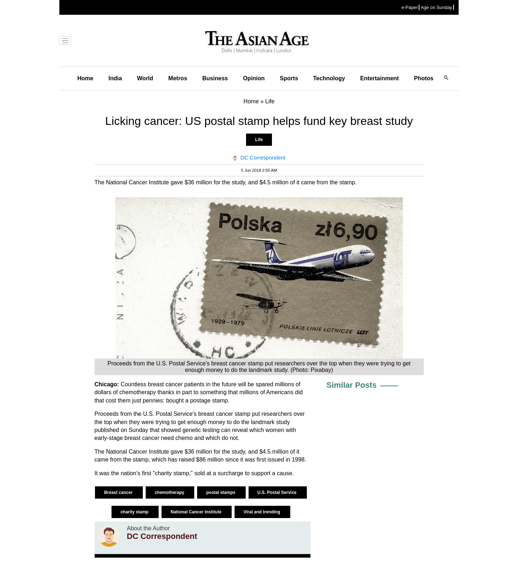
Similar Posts (352, 385)
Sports (289, 78)
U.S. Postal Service (278, 492)
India (115, 78)
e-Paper (409, 7)
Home (85, 78)
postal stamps (221, 492)
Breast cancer (119, 492)
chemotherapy (170, 492)
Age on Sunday (436, 7)
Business (215, 78)
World (145, 78)
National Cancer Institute (197, 511)
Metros (177, 78)
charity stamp (135, 511)
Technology (329, 78)
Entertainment (379, 78)
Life (259, 139)
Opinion (253, 78)
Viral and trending (262, 511)
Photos (423, 78)
